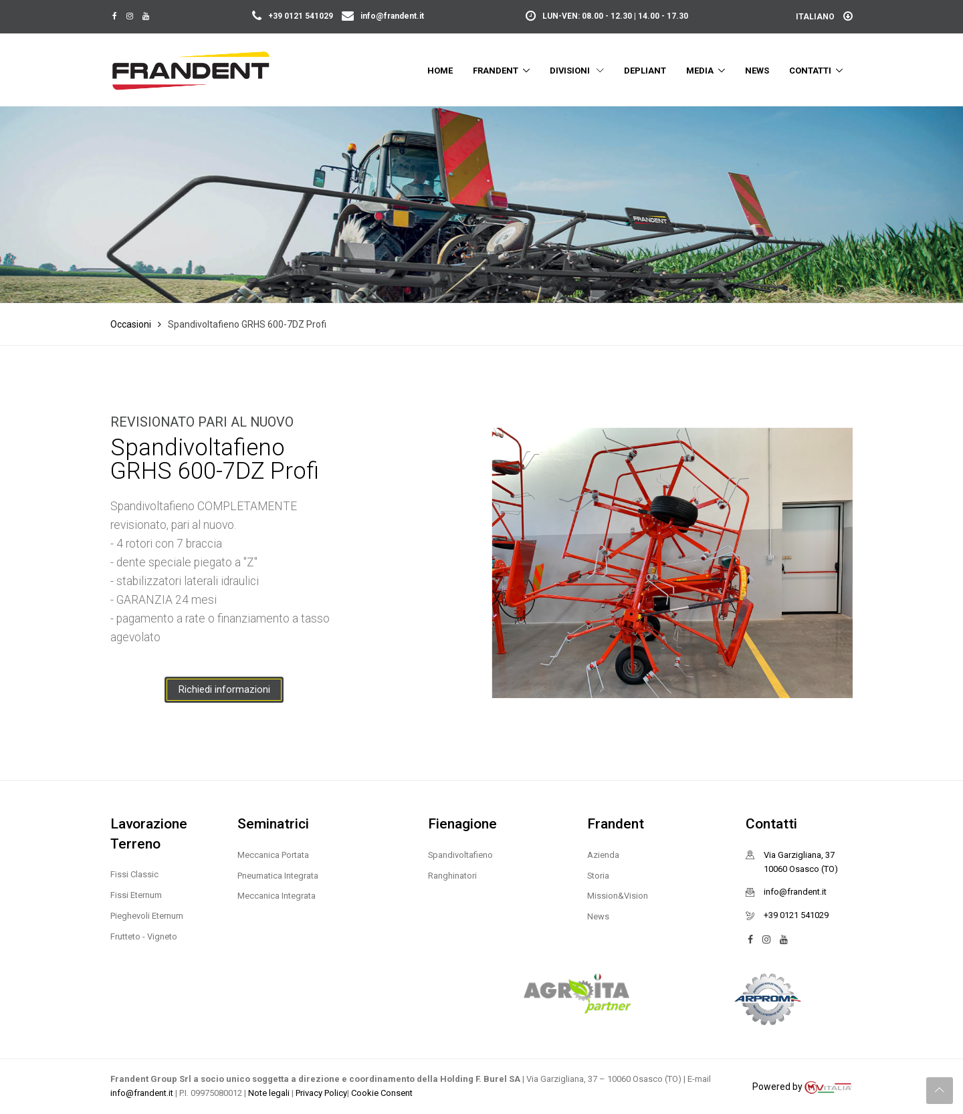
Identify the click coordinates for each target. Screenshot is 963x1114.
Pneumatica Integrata (277, 876)
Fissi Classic (134, 874)
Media (700, 71)
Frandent (495, 71)
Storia (598, 876)
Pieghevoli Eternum (146, 916)
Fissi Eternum (136, 895)
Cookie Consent (382, 1093)
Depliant (645, 71)
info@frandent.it (383, 16)
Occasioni (130, 324)
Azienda (603, 855)
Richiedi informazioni (224, 689)
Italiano (824, 16)
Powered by (802, 1087)
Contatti (810, 71)
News (757, 71)
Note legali (270, 1093)
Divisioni (577, 71)
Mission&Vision (617, 896)
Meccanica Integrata (276, 896)
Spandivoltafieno (460, 855)
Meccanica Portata (273, 855)
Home (440, 71)
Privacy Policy (321, 1093)
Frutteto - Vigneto (143, 936)
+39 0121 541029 (293, 16)
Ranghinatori (452, 876)
